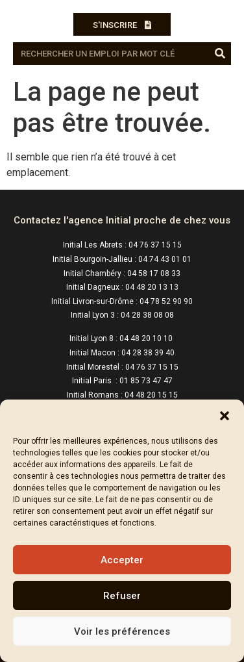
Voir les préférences (122, 631)
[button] (224, 415)
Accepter (122, 560)
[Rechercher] (219, 53)
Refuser (122, 596)
